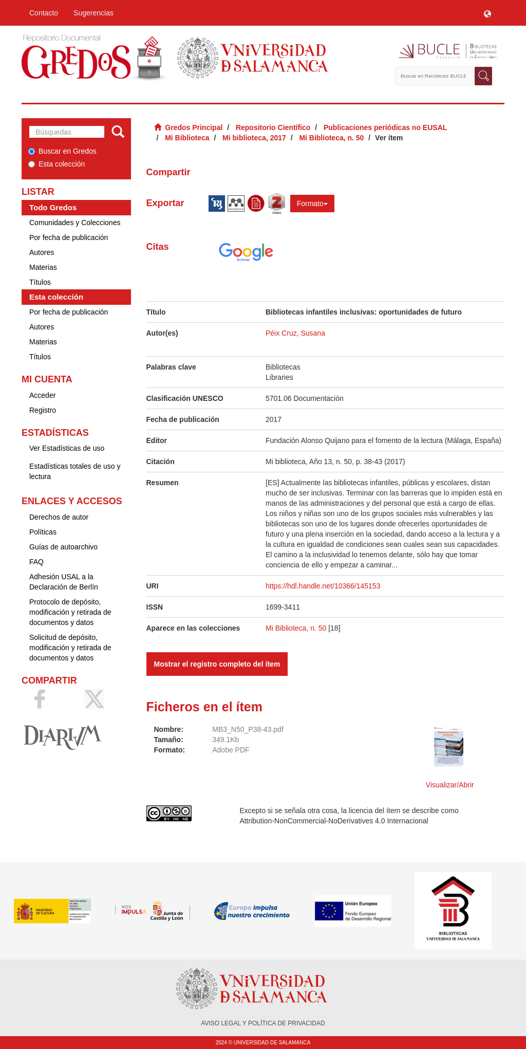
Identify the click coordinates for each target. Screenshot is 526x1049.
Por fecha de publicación (68, 237)
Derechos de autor (58, 517)
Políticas (43, 532)
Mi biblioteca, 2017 (254, 138)
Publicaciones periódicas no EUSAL (385, 127)
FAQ (36, 562)
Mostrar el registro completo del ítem (217, 664)
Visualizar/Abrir (450, 785)
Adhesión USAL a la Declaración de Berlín (63, 582)
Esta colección (56, 164)
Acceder (42, 395)
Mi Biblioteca (187, 138)
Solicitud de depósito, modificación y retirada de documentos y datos (70, 647)
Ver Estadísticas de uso (66, 448)
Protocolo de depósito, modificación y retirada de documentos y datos (70, 612)
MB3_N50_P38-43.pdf (248, 729)
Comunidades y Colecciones (74, 222)
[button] (487, 13)
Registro (42, 410)
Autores (41, 252)
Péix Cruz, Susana (295, 333)
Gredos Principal (193, 127)
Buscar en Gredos (62, 151)
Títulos (40, 282)
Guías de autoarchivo (63, 547)
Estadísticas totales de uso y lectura (74, 471)
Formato (312, 203)
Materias (43, 267)
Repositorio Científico (273, 127)
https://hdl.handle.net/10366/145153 (323, 586)
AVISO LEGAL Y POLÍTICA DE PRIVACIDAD (263, 1023)
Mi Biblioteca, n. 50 (331, 138)
